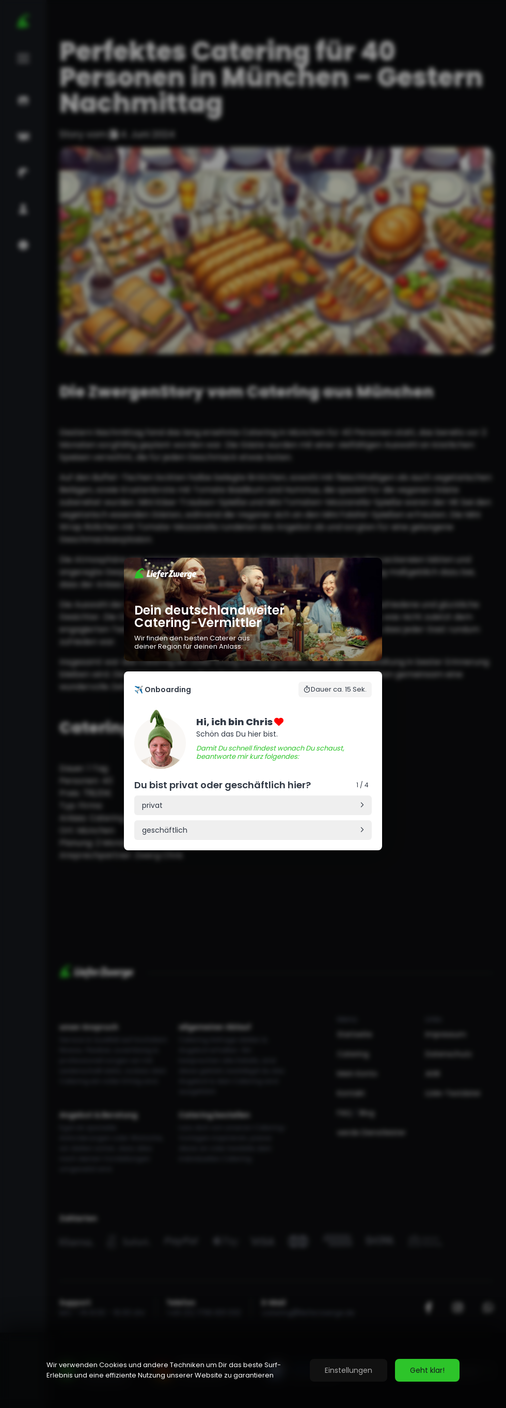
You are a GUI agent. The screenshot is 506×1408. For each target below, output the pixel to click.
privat (152, 805)
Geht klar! (427, 1370)
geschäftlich (164, 830)
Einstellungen (348, 1370)
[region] (253, 1370)
